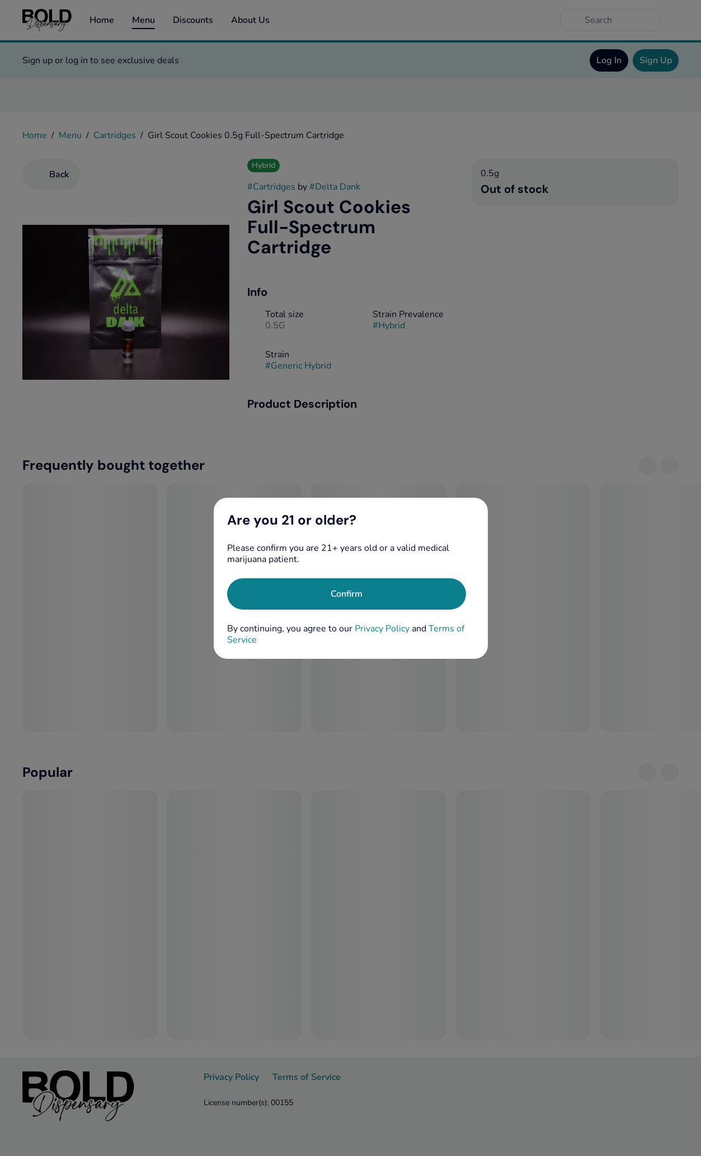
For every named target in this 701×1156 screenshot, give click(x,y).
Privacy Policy (382, 628)
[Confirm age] (346, 594)
